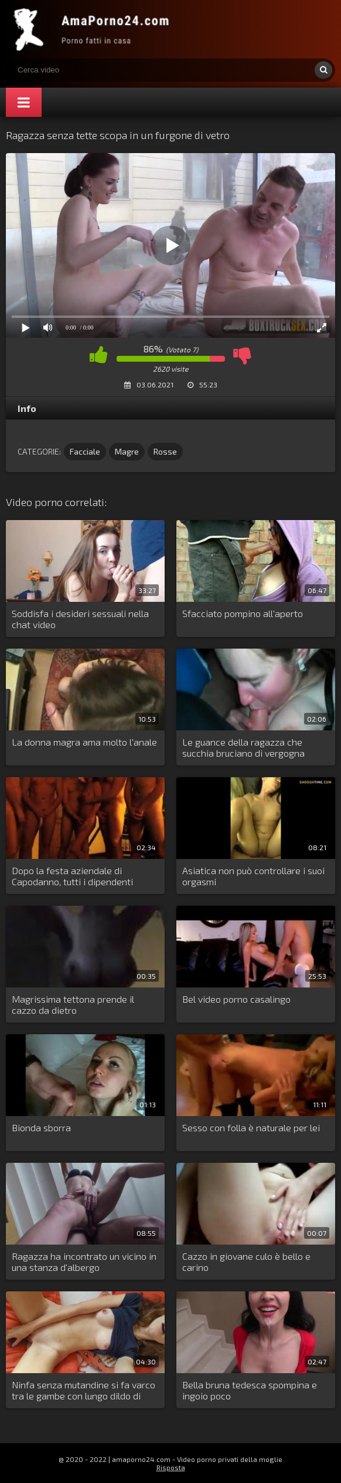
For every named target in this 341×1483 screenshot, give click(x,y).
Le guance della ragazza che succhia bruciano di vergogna (243, 747)
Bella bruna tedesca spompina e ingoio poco (249, 1390)
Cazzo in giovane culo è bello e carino (246, 1261)
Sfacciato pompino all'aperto (242, 613)
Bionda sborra (41, 1127)
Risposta (170, 1467)
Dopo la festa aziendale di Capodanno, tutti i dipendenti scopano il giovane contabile (72, 876)
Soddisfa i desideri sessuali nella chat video (80, 619)
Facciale (85, 451)
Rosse (165, 451)
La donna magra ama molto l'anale (84, 741)
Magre (127, 451)
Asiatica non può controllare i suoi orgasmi (253, 876)
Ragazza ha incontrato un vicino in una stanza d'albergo (84, 1261)
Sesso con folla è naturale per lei (251, 1127)
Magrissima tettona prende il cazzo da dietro (73, 1004)
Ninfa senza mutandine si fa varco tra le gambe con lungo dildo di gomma (83, 1390)
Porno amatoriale (94, 29)
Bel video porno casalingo (236, 998)
